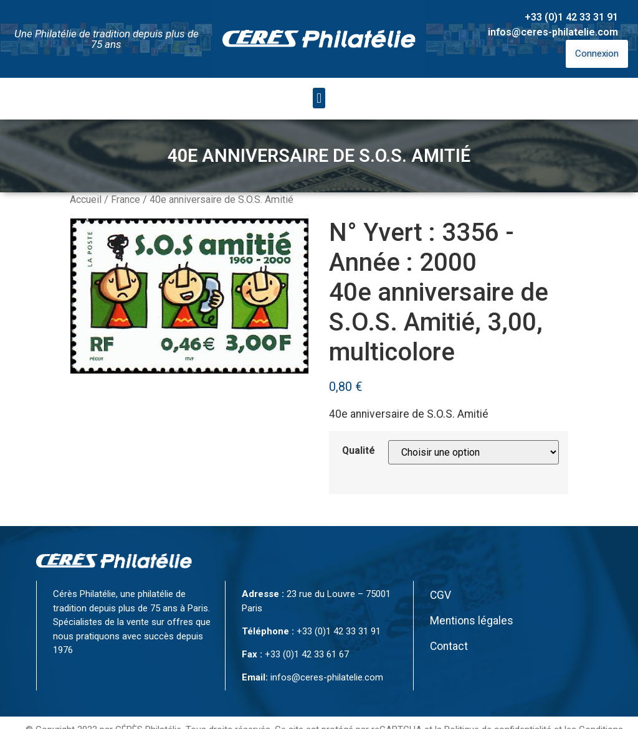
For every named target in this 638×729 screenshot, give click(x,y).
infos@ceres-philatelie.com (553, 32)
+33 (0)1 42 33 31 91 (571, 17)
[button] (319, 98)
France (125, 199)
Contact (449, 646)
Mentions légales (471, 620)
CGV (440, 595)
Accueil (86, 199)
